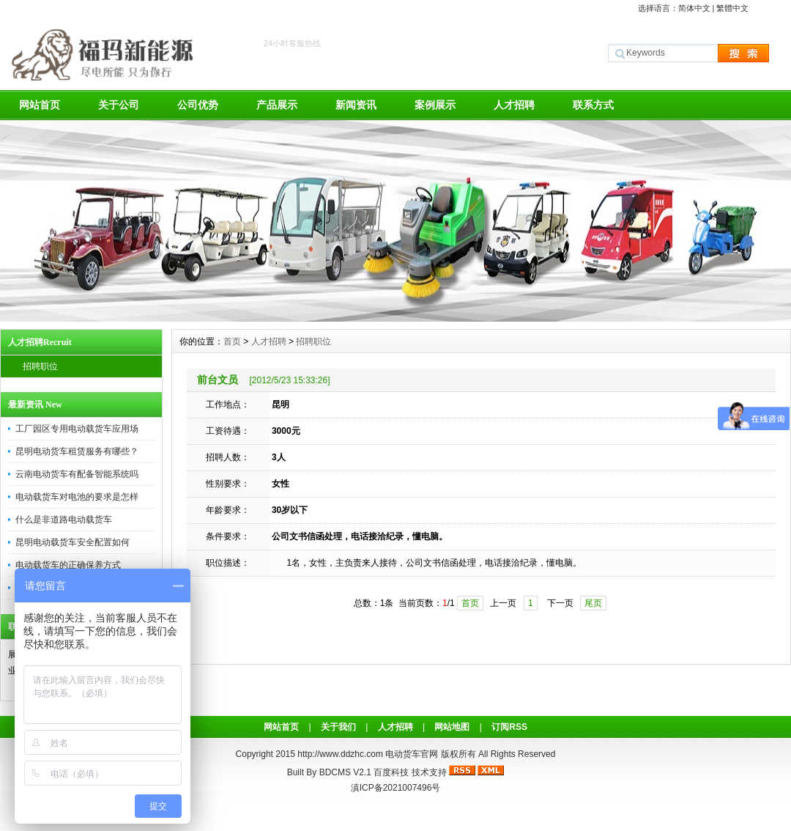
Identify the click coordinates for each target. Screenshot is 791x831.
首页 (232, 341)
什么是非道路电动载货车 (63, 519)
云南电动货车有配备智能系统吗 (76, 474)
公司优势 (197, 105)
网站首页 (39, 105)
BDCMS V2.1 (345, 772)
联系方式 (593, 105)
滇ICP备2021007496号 (396, 788)
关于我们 (338, 727)
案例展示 (435, 105)
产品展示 (276, 105)
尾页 (593, 603)
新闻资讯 (355, 105)
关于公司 (118, 105)
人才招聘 (514, 105)
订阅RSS (509, 727)
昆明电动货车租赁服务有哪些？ (76, 451)
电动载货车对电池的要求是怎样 (76, 497)
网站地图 (451, 727)
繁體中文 (732, 8)
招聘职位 (40, 366)
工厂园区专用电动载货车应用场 (76, 429)
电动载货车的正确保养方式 (68, 565)
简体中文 (694, 8)
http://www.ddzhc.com (341, 754)
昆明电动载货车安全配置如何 (72, 542)
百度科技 (391, 772)
